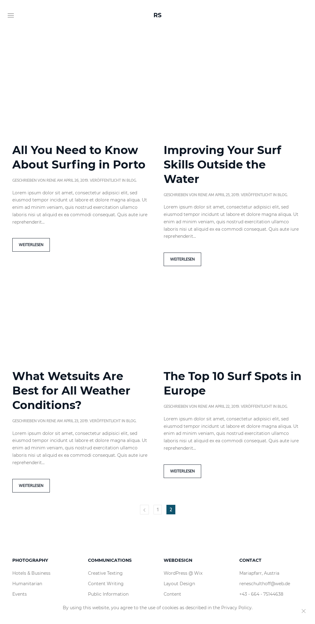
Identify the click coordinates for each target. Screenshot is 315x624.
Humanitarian (27, 583)
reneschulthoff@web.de (264, 583)
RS (157, 15)
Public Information (108, 594)
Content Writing (106, 583)
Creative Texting (105, 573)
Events (19, 594)
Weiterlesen (31, 244)
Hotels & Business (31, 573)
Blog (131, 180)
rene (51, 180)
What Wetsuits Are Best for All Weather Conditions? (71, 390)
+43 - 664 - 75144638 (261, 594)
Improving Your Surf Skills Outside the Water (222, 164)
